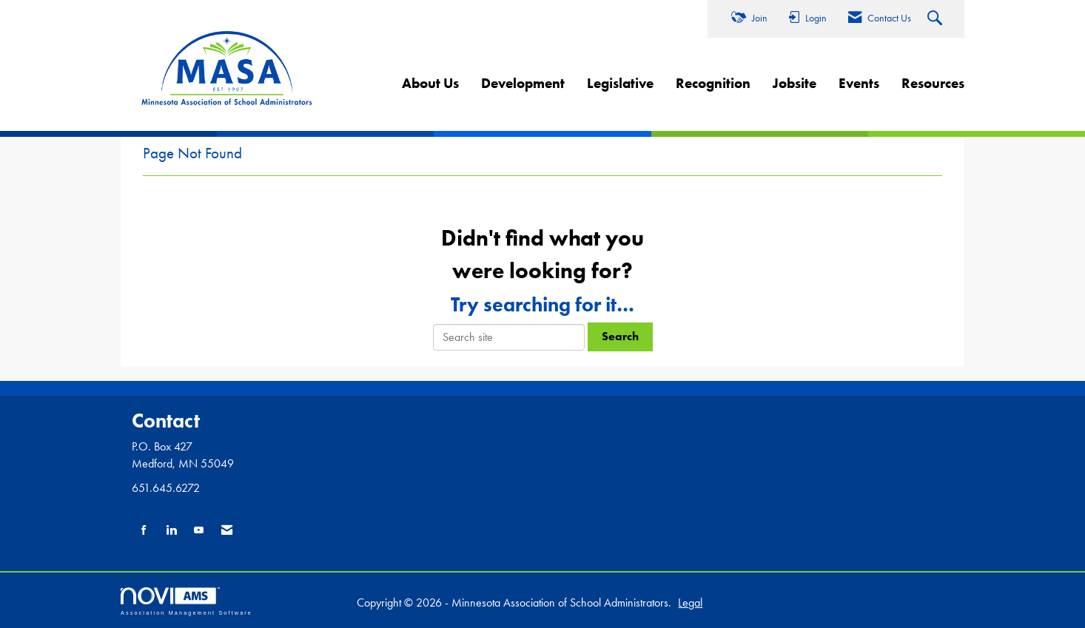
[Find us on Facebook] (144, 530)
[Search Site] (936, 19)
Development (523, 83)
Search (620, 336)
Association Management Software (186, 601)
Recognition (713, 83)
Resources (932, 83)
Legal (690, 602)
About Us (430, 83)
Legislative (620, 83)
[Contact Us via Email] (227, 530)
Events (859, 83)
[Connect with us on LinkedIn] (171, 530)
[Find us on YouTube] (199, 530)
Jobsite (794, 83)
